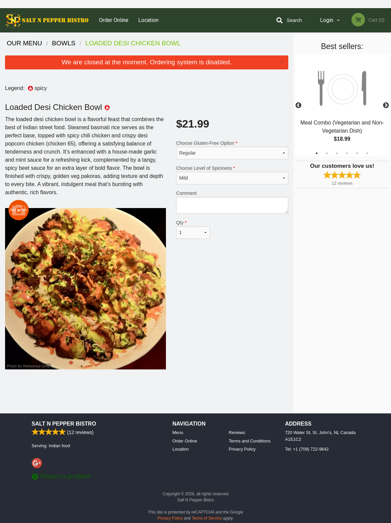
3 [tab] (337, 153)
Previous (298, 105)
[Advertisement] (146, 391)
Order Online (113, 20)
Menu (177, 432)
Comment (232, 202)
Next (386, 105)
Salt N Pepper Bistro (64, 424)
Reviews (237, 432)
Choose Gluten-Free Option (232, 149)
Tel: (307, 449)
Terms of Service (207, 518)
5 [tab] (357, 153)
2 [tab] (326, 153)
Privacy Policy (242, 449)
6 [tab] (367, 153)
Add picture (18, 210)
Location (148, 20)
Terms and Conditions (250, 441)
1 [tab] (316, 153)
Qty (193, 229)
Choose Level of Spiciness (232, 174)
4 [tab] (347, 153)
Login (326, 20)
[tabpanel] (342, 105)
